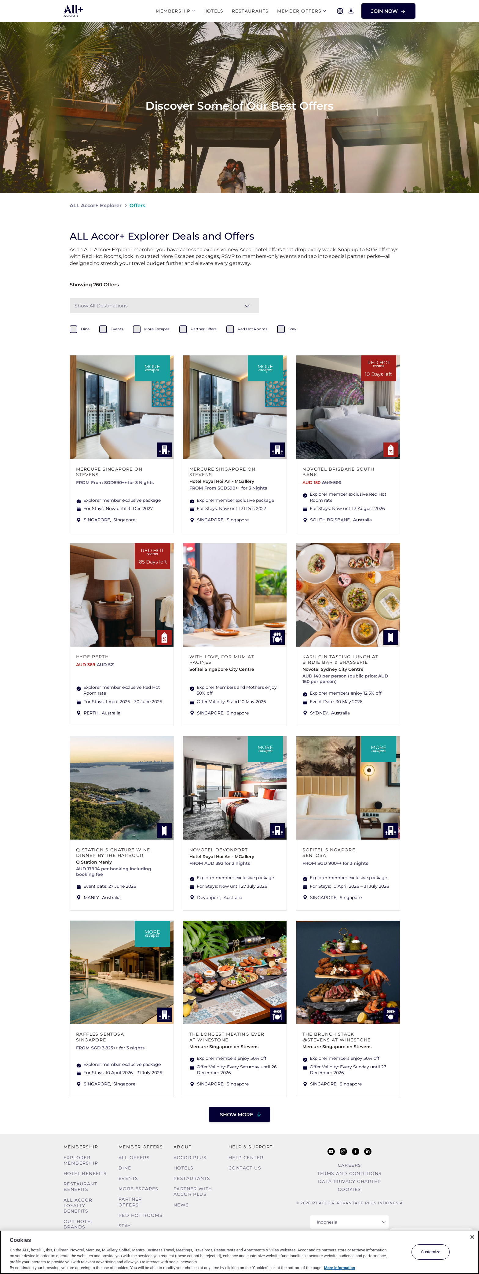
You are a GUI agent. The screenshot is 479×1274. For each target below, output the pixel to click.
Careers (349, 1165)
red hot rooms (252, 329)
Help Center (246, 1157)
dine (85, 329)
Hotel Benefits (85, 1173)
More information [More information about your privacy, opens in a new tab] (339, 1267)
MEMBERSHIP (173, 11)
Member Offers (299, 11)
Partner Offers (130, 1201)
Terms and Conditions (349, 1173)
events (117, 329)
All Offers (134, 1157)
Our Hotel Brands (78, 1224)
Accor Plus (190, 1157)
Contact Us (245, 1168)
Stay (125, 1225)
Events (128, 1178)
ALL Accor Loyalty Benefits (78, 1205)
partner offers (204, 329)
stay (292, 329)
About (183, 1147)
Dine (125, 1168)
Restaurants (250, 11)
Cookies (349, 1189)
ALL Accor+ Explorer (96, 205)
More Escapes (139, 1188)
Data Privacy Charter (349, 1181)
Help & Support (251, 1147)
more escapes (157, 329)
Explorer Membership (81, 1160)
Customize (430, 1252)
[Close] (472, 1237)
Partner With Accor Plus (193, 1191)
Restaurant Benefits (80, 1186)
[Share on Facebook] (403, 205)
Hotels (213, 11)
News (181, 1205)
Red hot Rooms (141, 1215)
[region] (239, 1252)
